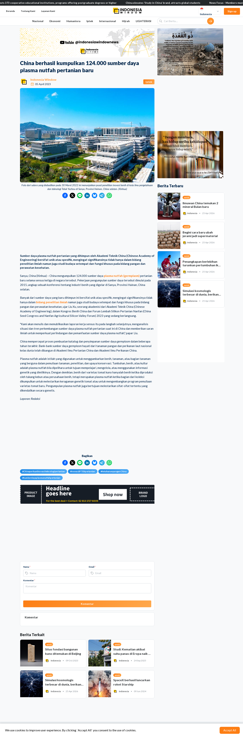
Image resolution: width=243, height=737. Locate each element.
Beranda (10, 11)
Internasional (107, 21)
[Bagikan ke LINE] (80, 195)
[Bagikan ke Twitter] (72, 195)
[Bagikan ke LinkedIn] (87, 195)
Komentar (29, 580)
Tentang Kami (28, 11)
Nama (26, 566)
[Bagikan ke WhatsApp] (109, 195)
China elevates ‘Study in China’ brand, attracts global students (172, 2)
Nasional (37, 21)
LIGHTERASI (143, 21)
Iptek (89, 21)
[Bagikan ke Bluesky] (94, 195)
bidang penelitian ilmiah (52, 302)
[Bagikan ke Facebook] (65, 195)
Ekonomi (54, 21)
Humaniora (73, 21)
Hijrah (126, 21)
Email (92, 566)
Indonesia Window (43, 79)
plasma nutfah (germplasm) (122, 275)
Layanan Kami (48, 11)
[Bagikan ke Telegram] (102, 195)
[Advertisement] (87, 226)
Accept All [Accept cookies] (229, 730)
